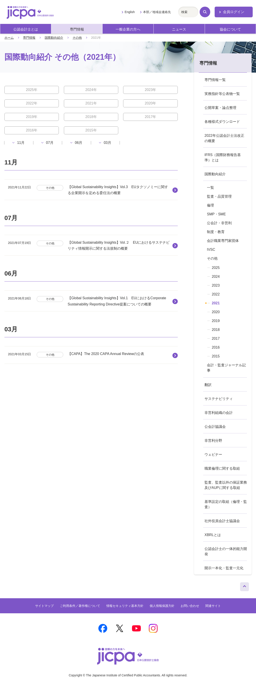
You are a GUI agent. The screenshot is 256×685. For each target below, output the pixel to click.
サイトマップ (44, 606)
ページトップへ (244, 586)
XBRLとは (212, 535)
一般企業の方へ (128, 29)
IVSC (211, 249)
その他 (77, 37)
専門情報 (77, 29)
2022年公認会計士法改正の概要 (224, 138)
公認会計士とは (25, 29)
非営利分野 (213, 440)
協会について (230, 29)
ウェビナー (213, 454)
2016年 (31, 130)
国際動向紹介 (54, 37)
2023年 (150, 90)
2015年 (91, 130)
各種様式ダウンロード (222, 121)
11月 (21, 143)
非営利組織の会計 (218, 413)
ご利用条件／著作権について (80, 606)
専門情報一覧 (215, 80)
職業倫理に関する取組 (222, 468)
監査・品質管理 (219, 196)
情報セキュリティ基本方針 (124, 606)
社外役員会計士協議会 (222, 521)
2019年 (31, 117)
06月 (78, 143)
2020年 (150, 103)
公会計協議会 (215, 426)
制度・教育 (216, 232)
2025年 (31, 90)
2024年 (91, 90)
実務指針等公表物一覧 (222, 94)
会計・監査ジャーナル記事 (226, 367)
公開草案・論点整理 (220, 108)
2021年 (91, 103)
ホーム (9, 37)
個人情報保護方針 (162, 606)
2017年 (150, 117)
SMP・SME (216, 214)
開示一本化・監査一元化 (223, 568)
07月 (49, 143)
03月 (107, 143)
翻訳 (208, 385)
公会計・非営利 (219, 223)
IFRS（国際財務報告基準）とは (222, 157)
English (130, 12)
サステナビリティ (218, 399)
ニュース (179, 29)
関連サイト (213, 606)
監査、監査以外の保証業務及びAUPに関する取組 (225, 485)
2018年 (91, 117)
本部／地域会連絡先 (157, 12)
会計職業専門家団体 (223, 241)
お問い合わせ (190, 606)
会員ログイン (233, 12)
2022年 (31, 103)
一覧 (210, 187)
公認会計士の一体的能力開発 (225, 551)
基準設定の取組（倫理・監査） (225, 504)
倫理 (210, 205)
